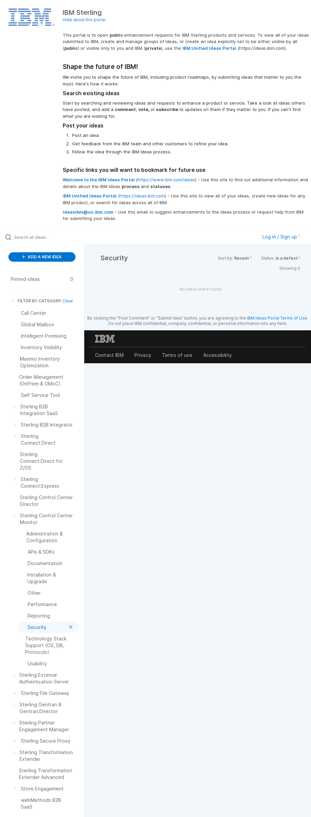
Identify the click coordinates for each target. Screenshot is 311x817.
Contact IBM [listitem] (109, 355)
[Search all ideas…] (45, 237)
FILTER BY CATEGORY (36, 300)
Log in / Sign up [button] (281, 236)
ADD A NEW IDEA (42, 256)
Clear (67, 300)
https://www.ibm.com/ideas (166, 179)
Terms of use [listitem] (177, 355)
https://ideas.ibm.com (142, 195)
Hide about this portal (84, 19)
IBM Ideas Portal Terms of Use (277, 318)
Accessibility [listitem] (217, 355)
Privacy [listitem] (142, 355)
